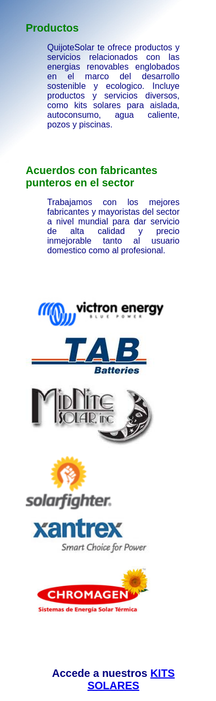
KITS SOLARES (131, 679)
